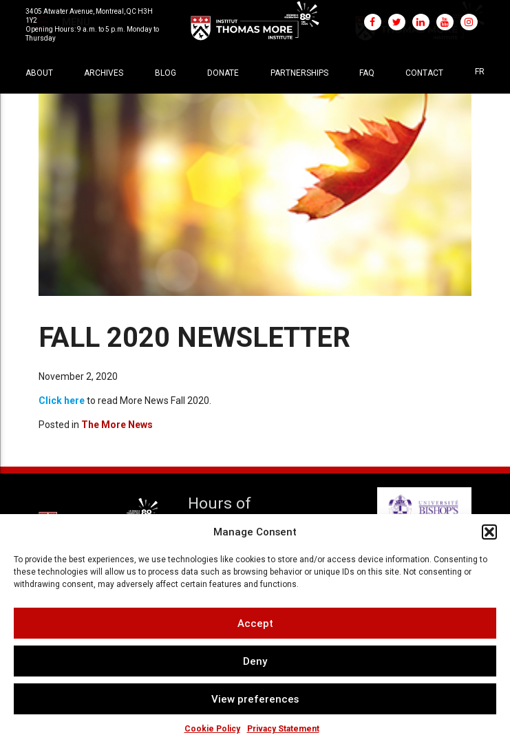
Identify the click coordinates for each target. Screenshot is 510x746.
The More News (117, 424)
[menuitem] (480, 71)
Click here (62, 400)
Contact (424, 73)
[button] (489, 532)
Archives (103, 73)
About (39, 73)
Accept (255, 623)
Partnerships (299, 73)
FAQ (366, 73)
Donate (223, 73)
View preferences (255, 698)
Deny (255, 661)
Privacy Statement (283, 729)
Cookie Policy (212, 729)
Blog (165, 73)
